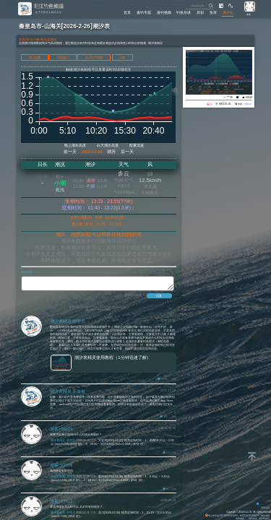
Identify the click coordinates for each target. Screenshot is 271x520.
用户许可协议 (104, 312)
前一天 (70, 152)
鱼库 (213, 12)
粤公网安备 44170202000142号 (222, 515)
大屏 (122, 57)
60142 (249, 97)
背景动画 (263, 507)
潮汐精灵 (253, 518)
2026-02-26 (92, 152)
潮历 (111, 152)
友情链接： (241, 518)
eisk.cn (247, 104)
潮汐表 (228, 12)
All (255, 512)
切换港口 (63, 57)
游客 (248, 14)
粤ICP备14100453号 (249, 515)
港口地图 (34, 57)
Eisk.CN (247, 512)
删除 (52, 380)
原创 (200, 12)
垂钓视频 (164, 12)
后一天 (127, 152)
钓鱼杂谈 (183, 12)
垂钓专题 (144, 12)
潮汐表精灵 (264, 518)
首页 (127, 12)
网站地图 (265, 515)
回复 (174, 381)
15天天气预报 (94, 57)
